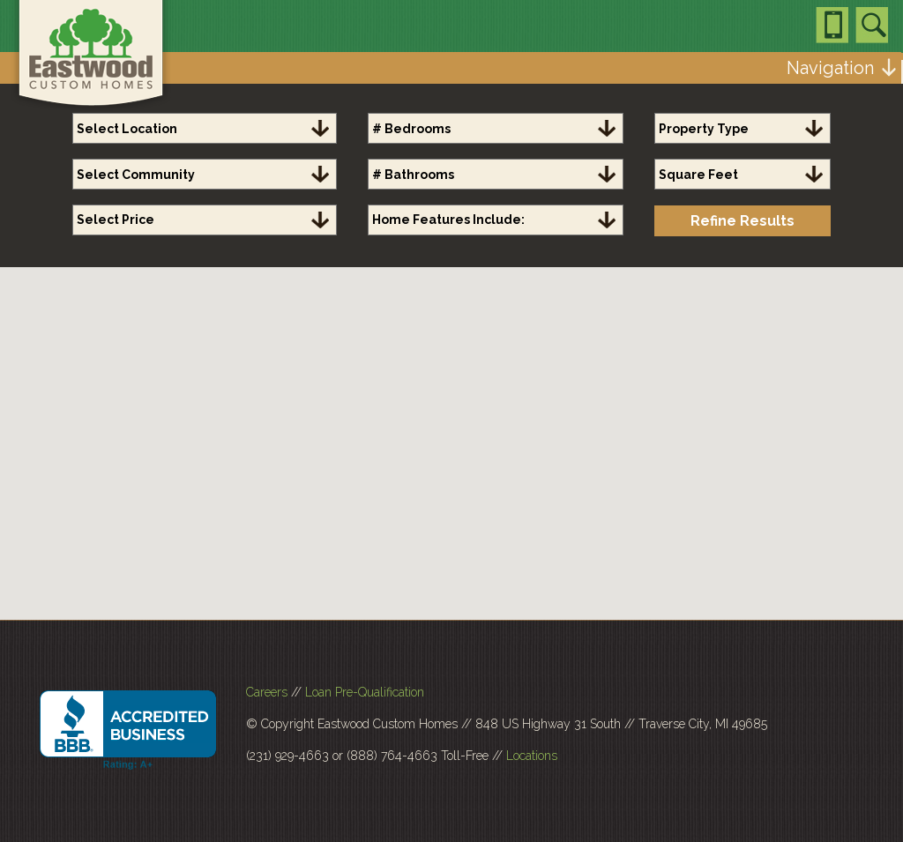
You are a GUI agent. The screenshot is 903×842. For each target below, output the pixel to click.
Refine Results (742, 220)
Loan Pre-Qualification (364, 692)
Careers (266, 692)
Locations (531, 756)
